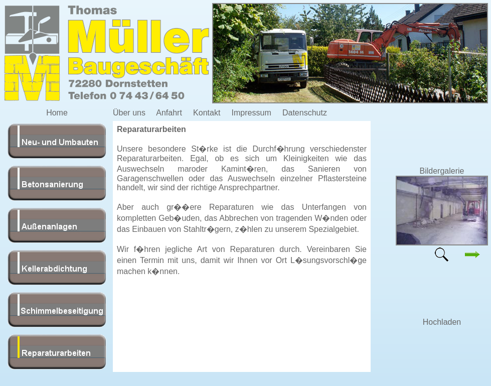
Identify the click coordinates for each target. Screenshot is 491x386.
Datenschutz (304, 112)
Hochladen (442, 322)
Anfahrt (169, 112)
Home (57, 112)
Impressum (251, 112)
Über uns (129, 112)
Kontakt (206, 112)
